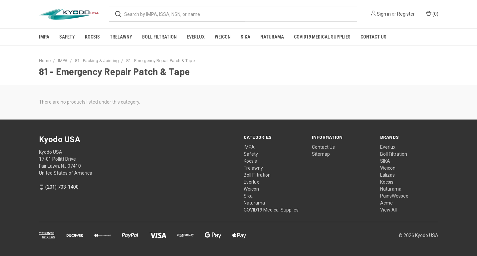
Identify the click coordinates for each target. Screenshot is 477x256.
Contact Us (373, 37)
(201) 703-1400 (62, 187)
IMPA (44, 37)
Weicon (223, 37)
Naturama (272, 37)
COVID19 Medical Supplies (322, 37)
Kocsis (92, 37)
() (432, 14)
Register (406, 14)
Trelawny (121, 37)
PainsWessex (394, 196)
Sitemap (321, 154)
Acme (386, 203)
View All (388, 210)
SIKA (385, 161)
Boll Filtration (159, 37)
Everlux (196, 37)
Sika (245, 37)
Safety (67, 37)
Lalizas (387, 175)
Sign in (384, 14)
